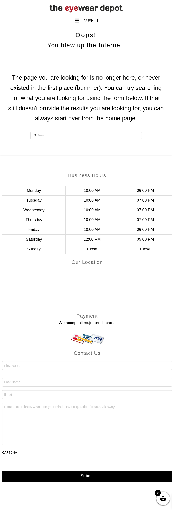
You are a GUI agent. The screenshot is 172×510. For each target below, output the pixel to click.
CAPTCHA (9, 452)
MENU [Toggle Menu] (86, 21)
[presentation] (36, 467)
